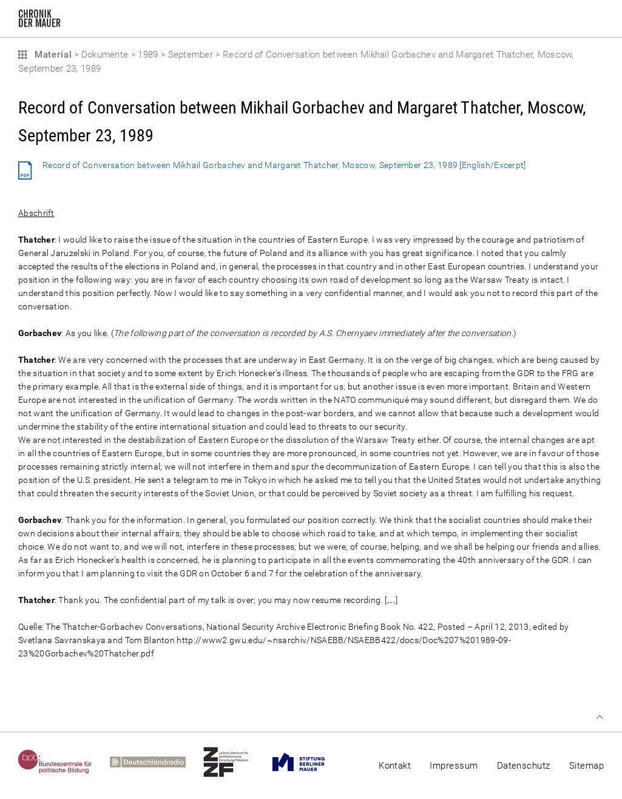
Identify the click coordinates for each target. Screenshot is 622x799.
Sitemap (586, 765)
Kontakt (395, 765)
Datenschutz (523, 765)
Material (52, 54)
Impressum (454, 765)
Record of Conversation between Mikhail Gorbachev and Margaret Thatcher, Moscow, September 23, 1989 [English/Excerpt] (284, 165)
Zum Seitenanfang (599, 717)
